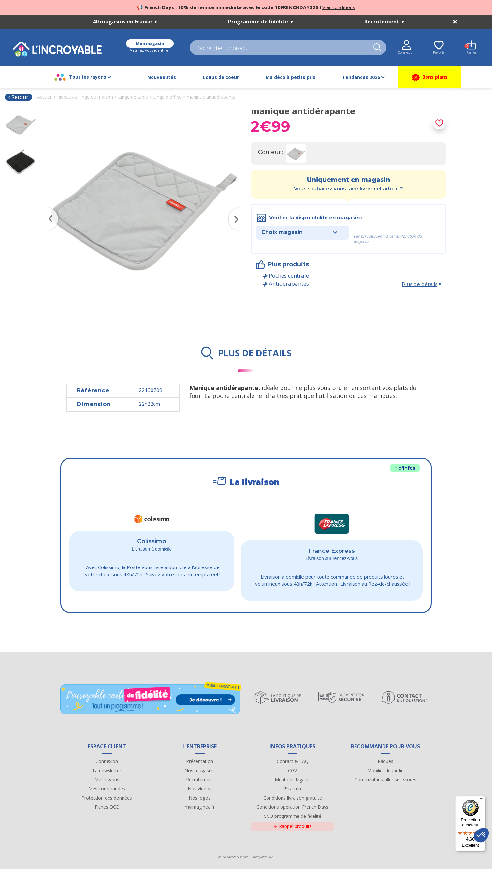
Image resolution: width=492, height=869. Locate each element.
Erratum (292, 789)
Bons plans (429, 77)
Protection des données (106, 798)
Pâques (385, 761)
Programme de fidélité (261, 21)
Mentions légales (293, 779)
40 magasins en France (125, 21)
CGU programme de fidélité (292, 816)
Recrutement (384, 21)
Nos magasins (199, 770)
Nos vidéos (199, 789)
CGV (292, 770)
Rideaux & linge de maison (85, 97)
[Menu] (481, 800)
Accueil (44, 97)
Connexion (106, 761)
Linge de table (133, 97)
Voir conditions (338, 7)
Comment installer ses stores (385, 779)
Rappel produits (292, 826)
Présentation (199, 761)
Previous (49, 209)
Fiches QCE (107, 807)
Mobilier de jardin (385, 770)
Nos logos (199, 798)
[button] (481, 835)
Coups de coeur (221, 77)
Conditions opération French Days (292, 807)
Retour (18, 97)
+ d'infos (405, 468)
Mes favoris (106, 779)
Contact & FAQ (293, 761)
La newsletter (107, 770)
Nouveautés (161, 77)
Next (238, 209)
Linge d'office (167, 97)
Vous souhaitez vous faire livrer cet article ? (348, 188)
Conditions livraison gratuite (292, 798)
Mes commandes (106, 789)
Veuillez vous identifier (150, 50)
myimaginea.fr (200, 807)
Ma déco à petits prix (290, 77)
